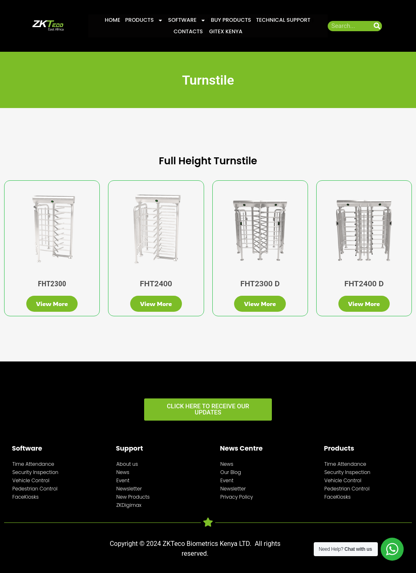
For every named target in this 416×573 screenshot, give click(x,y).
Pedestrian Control (34, 488)
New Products (132, 496)
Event (122, 480)
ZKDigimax (128, 505)
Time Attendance (33, 463)
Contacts (188, 31)
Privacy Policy (237, 496)
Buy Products (231, 20)
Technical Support (283, 20)
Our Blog (231, 472)
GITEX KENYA (225, 31)
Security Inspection (35, 472)
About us (127, 463)
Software (187, 20)
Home (112, 20)
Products (144, 20)
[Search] (377, 26)
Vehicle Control (30, 480)
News (122, 472)
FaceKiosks (25, 496)
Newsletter (129, 488)
